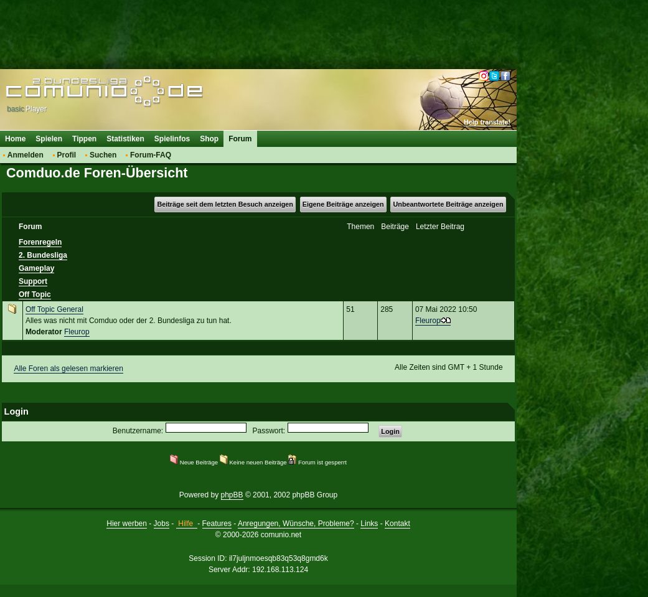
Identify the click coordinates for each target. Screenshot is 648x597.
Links (369, 523)
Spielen (48, 138)
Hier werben (126, 523)
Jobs (161, 523)
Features (217, 523)
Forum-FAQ (150, 155)
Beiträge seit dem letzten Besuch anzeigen (225, 204)
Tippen (84, 138)
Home (15, 138)
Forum (239, 138)
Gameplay (36, 268)
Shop (209, 138)
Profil (67, 155)
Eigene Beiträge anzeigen (343, 204)
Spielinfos (172, 138)
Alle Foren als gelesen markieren (68, 368)
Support (33, 281)
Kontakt (397, 523)
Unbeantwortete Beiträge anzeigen (448, 204)
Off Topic (35, 294)
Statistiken (125, 138)
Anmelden (25, 155)
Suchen (103, 155)
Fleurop (77, 331)
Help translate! (487, 122)
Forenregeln (40, 242)
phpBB (232, 495)
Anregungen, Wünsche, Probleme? (296, 523)
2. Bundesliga (43, 255)
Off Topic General (54, 309)
